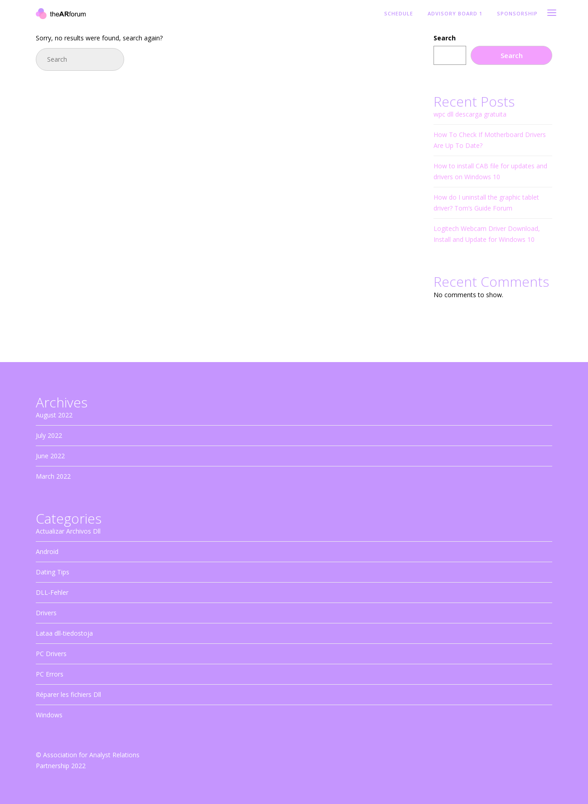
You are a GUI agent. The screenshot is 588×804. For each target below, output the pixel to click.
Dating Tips (52, 572)
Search (445, 38)
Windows (49, 715)
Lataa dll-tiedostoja (64, 633)
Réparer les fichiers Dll (68, 694)
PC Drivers (51, 653)
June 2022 (50, 455)
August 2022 (54, 415)
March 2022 (53, 476)
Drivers (46, 612)
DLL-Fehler (52, 592)
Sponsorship (517, 14)
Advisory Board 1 (455, 14)
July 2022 (49, 435)
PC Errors (49, 674)
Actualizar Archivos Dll (68, 531)
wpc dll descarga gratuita (470, 114)
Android (47, 551)
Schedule (398, 14)
